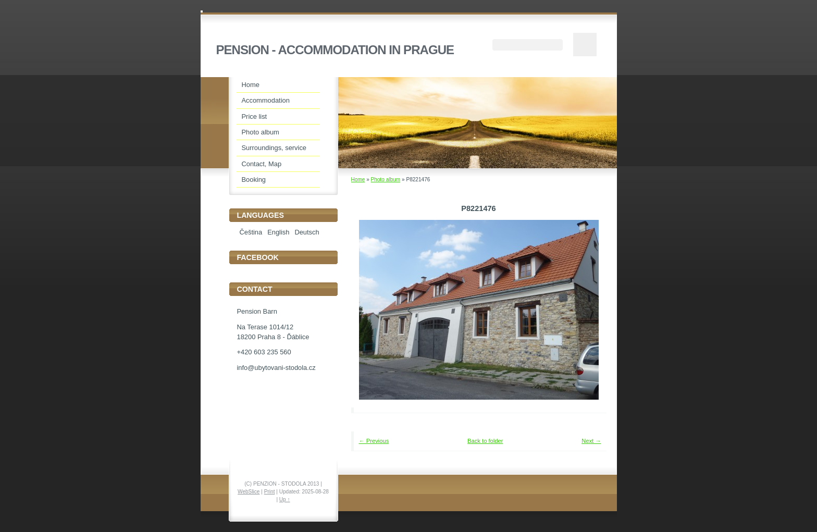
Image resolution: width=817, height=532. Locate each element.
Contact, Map (262, 164)
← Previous (374, 441)
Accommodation (266, 100)
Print (269, 491)
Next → (591, 441)
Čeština (251, 232)
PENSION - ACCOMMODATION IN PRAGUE (335, 50)
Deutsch (306, 232)
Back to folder (485, 441)
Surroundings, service (274, 148)
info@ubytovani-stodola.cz (276, 368)
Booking (254, 179)
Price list (254, 116)
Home (358, 179)
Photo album (386, 179)
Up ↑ (284, 499)
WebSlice (248, 491)
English (278, 232)
